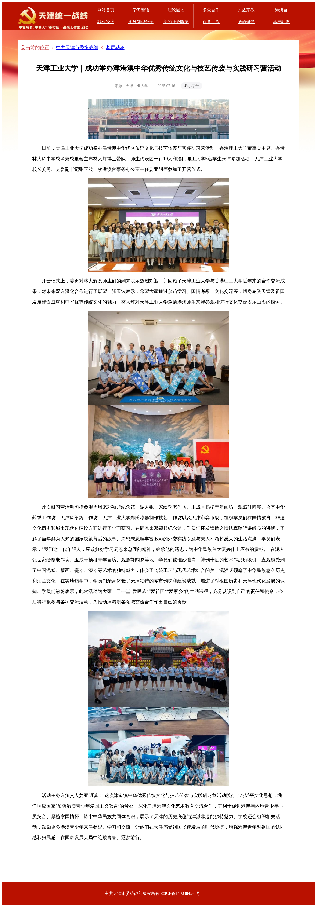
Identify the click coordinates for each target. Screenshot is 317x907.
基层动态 (281, 21)
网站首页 (105, 10)
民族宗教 (246, 10)
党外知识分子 (141, 21)
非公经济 (105, 21)
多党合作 (211, 10)
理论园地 (176, 10)
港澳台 (281, 10)
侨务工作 (211, 21)
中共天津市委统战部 (77, 47)
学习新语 (141, 10)
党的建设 (246, 21)
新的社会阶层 (176, 21)
